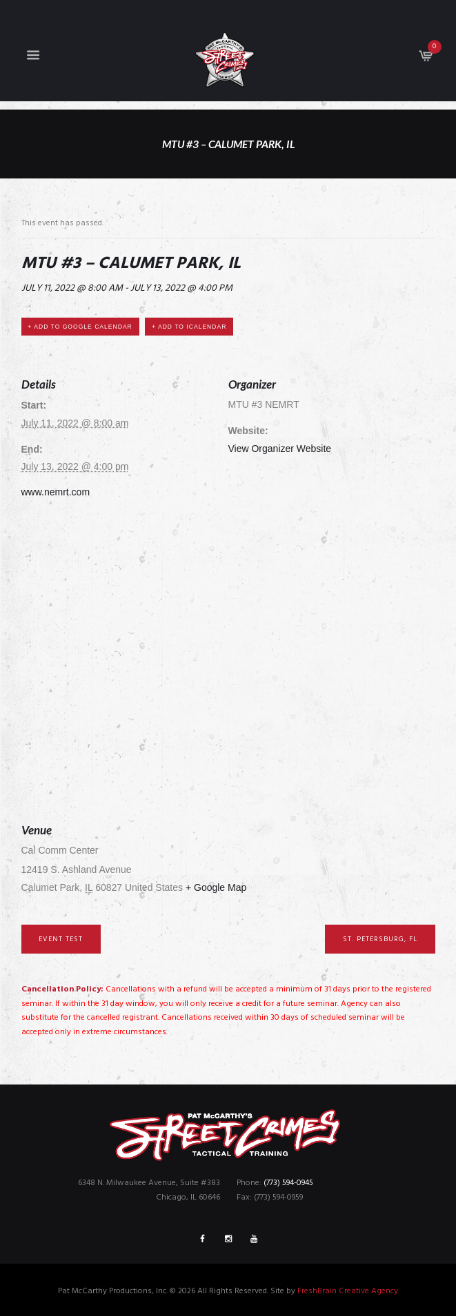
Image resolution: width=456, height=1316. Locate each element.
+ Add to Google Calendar (80, 326)
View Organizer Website (280, 448)
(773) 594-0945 (288, 1183)
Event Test (61, 939)
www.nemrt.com (55, 491)
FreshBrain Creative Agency (347, 1291)
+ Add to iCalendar (189, 326)
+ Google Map (216, 887)
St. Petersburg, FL (380, 939)
